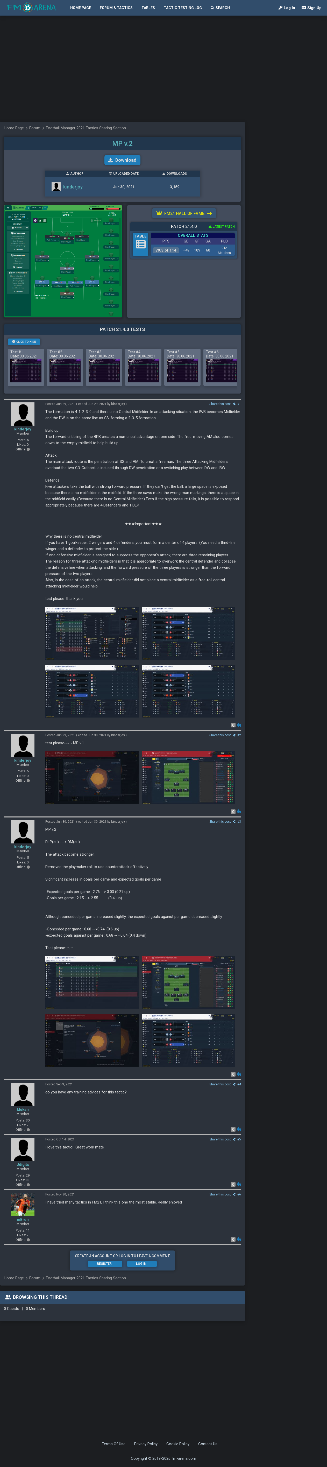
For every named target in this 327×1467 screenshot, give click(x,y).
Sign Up (312, 7)
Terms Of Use (113, 1444)
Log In (287, 7)
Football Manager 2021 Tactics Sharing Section (86, 1278)
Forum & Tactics (116, 8)
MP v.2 (122, 143)
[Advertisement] (48, 104)
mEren (23, 1219)
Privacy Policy (146, 1444)
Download (122, 160)
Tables (148, 8)
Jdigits (23, 1164)
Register (104, 1264)
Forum (34, 1278)
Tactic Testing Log (183, 8)
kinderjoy (22, 429)
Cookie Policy (177, 1444)
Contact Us (207, 1444)
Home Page (80, 8)
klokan (23, 1109)
